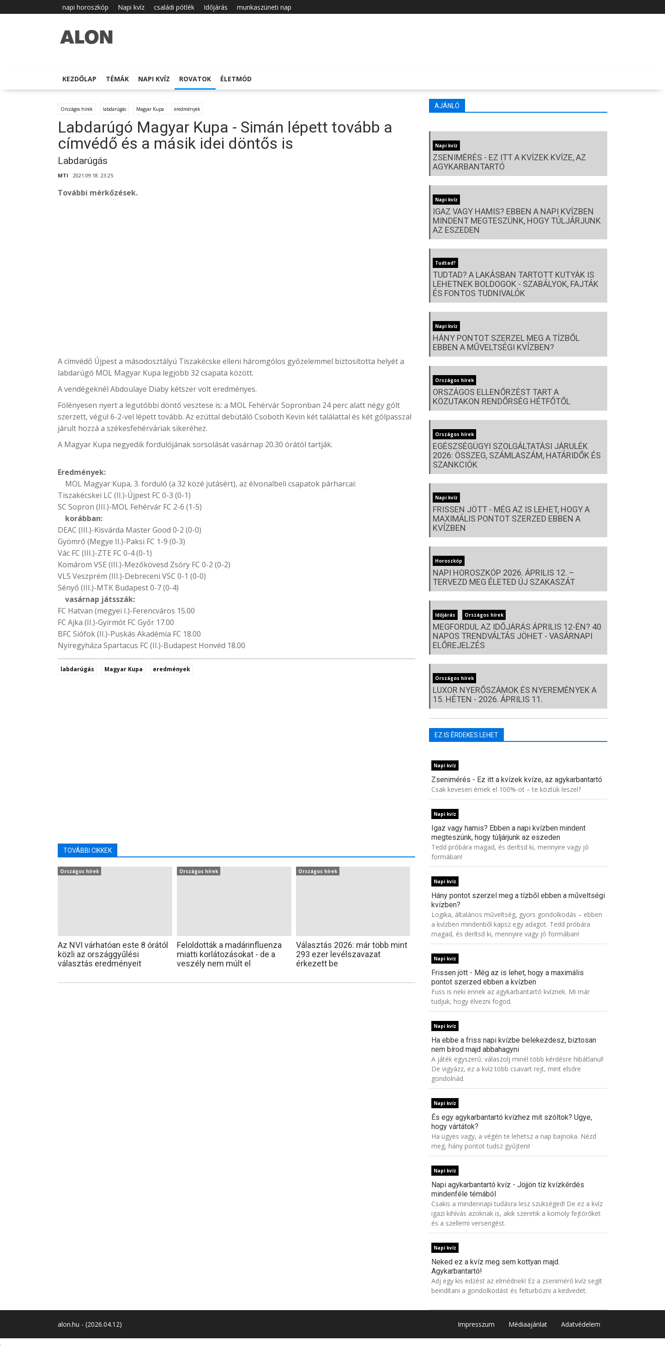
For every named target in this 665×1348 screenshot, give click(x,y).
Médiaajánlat (527, 1324)
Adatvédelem (580, 1324)
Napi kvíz (131, 7)
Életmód (236, 78)
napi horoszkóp (85, 7)
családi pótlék (174, 7)
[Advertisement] (236, 279)
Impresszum (476, 1324)
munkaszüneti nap (264, 7)
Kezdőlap (79, 78)
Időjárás (216, 7)
